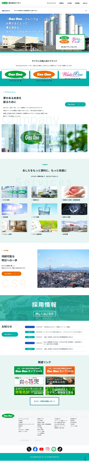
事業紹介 (61, 3)
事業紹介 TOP (41, 421)
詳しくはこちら (44, 315)
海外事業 (40, 437)
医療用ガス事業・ (44, 427)
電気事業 (40, 428)
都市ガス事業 (41, 432)
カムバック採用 (74, 428)
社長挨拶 (21, 423)
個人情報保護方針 (22, 442)
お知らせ (85, 3)
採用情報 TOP (74, 421)
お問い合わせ (32, 442)
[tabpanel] (44, 31)
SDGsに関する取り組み (60, 426)
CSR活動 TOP (58, 421)
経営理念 (21, 428)
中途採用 (73, 426)
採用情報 (77, 3)
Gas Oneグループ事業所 (24, 432)
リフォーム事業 (41, 434)
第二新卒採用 (74, 425)
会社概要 (21, 425)
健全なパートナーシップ (60, 428)
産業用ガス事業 (41, 425)
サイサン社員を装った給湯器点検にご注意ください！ (29, 10)
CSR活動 (69, 3)
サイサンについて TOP (24, 421)
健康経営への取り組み (59, 430)
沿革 (20, 430)
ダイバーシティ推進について (61, 423)
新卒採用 (73, 423)
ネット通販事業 (41, 435)
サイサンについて (51, 3)
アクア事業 (40, 430)
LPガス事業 (40, 423)
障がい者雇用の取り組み (60, 425)
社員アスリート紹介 (23, 434)
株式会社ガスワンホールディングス (26, 426)
